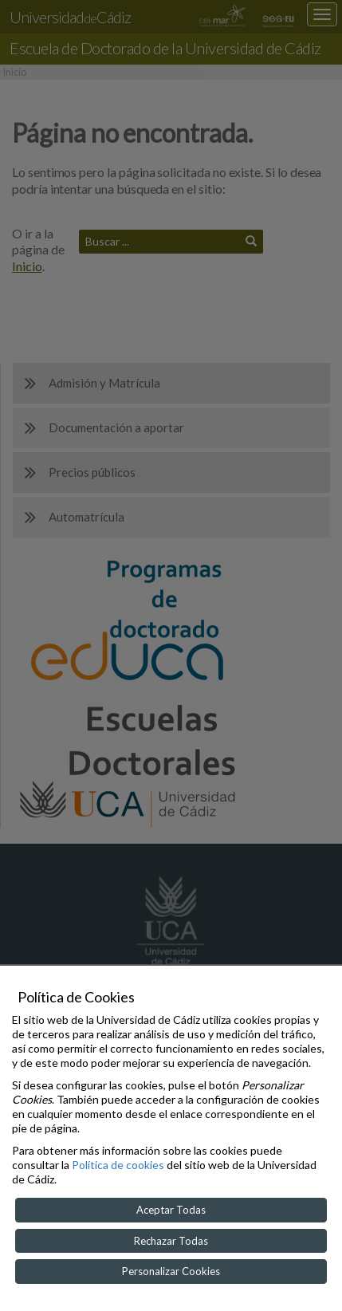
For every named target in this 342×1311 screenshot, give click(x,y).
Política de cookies (118, 1164)
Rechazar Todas (171, 1240)
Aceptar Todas (171, 1209)
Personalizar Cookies (171, 1271)
